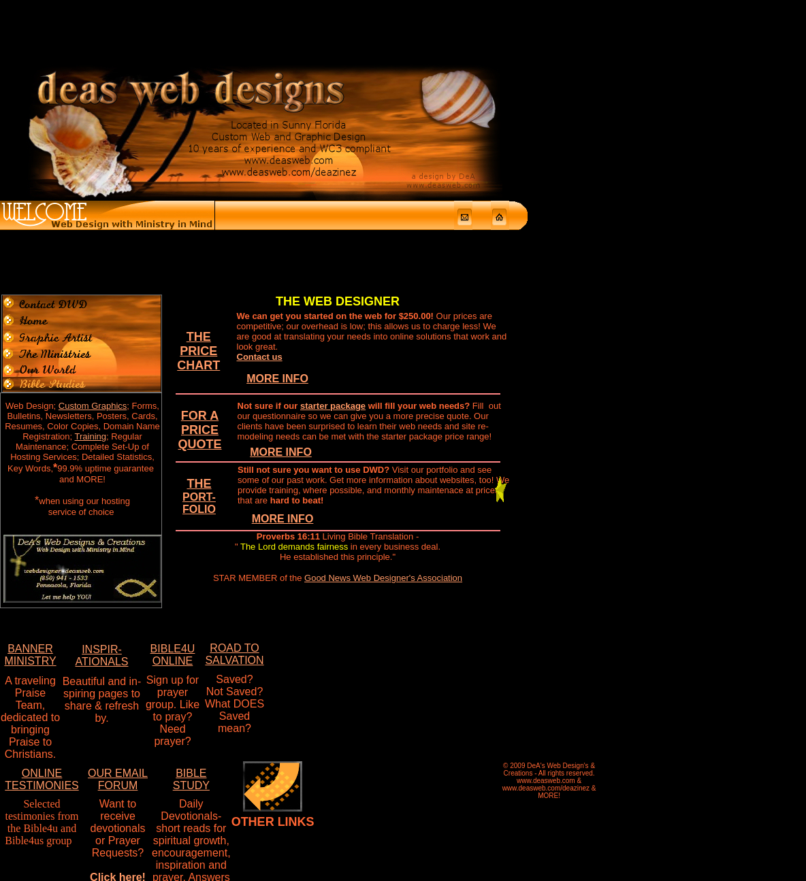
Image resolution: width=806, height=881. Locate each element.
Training (90, 309)
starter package (333, 278)
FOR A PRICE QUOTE (200, 303)
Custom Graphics (93, 278)
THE (199, 369)
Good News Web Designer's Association (383, 451)
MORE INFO (277, 251)
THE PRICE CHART (198, 224)
